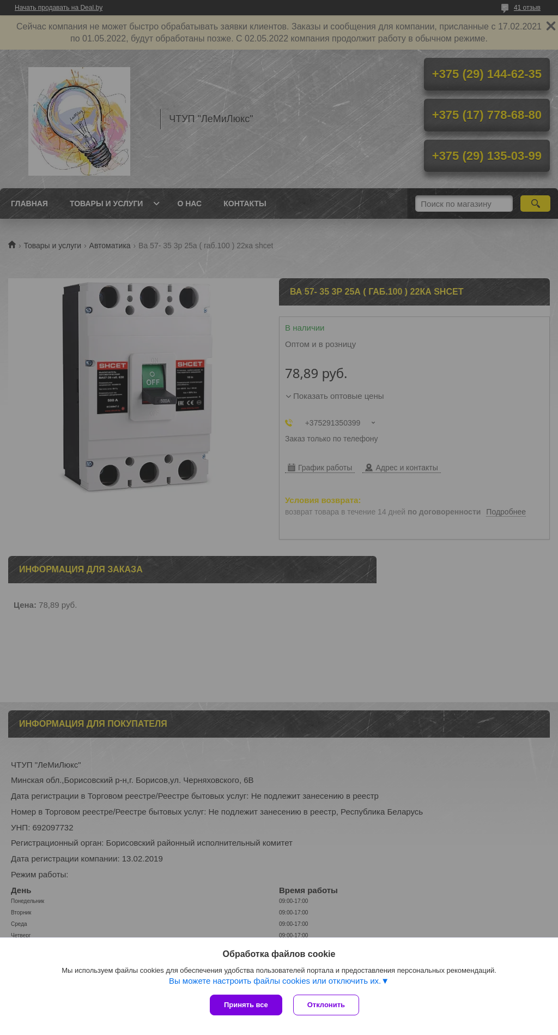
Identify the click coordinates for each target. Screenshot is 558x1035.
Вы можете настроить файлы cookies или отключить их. (275, 980)
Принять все (246, 1005)
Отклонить (326, 1005)
